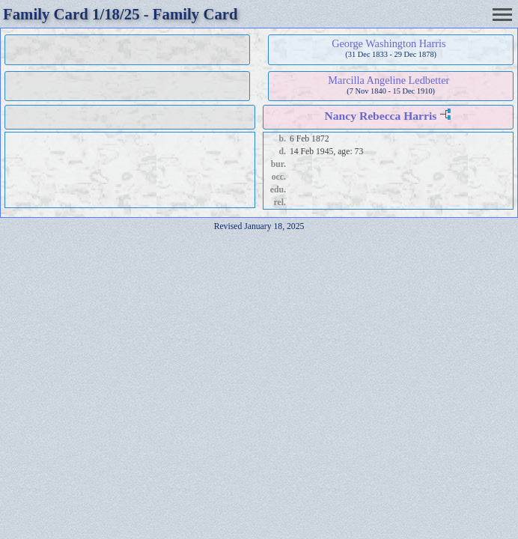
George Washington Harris (388, 43)
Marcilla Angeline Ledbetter (388, 80)
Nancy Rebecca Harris (381, 115)
